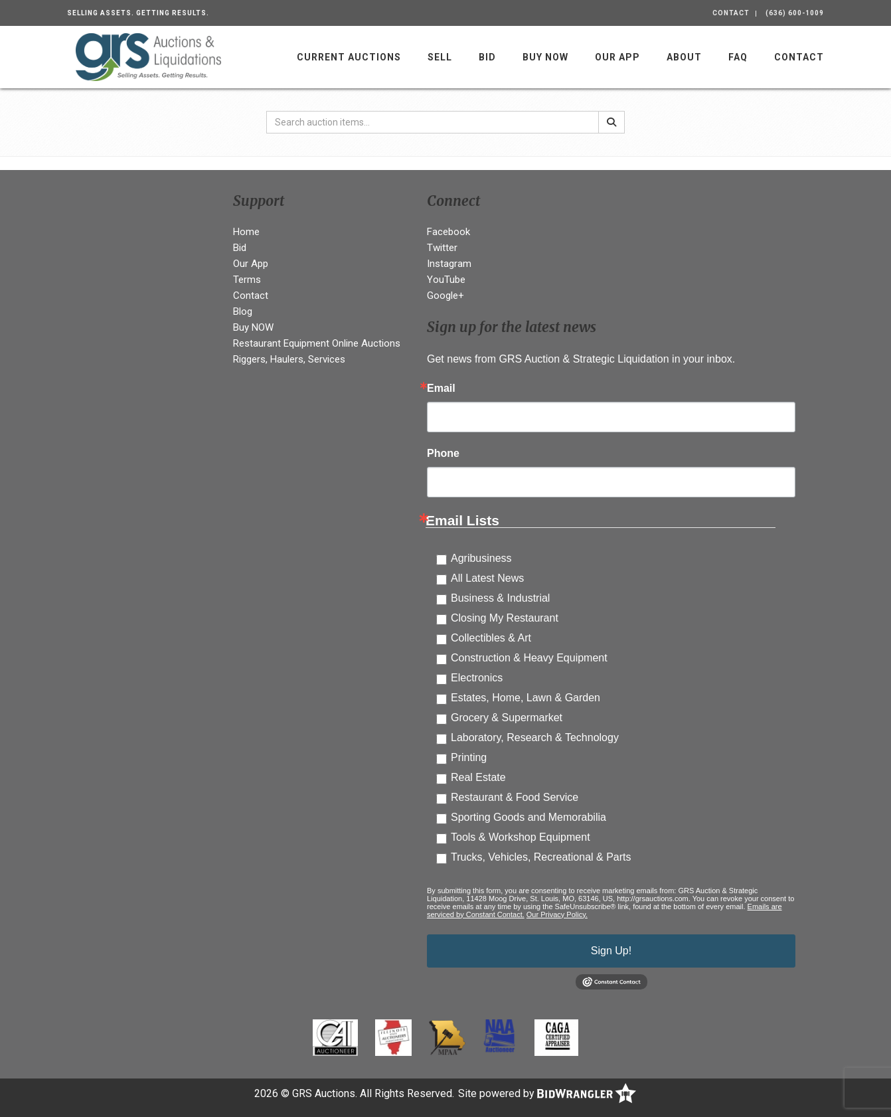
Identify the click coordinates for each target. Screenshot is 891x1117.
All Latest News (487, 578)
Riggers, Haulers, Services (289, 359)
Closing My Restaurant (504, 618)
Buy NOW (545, 57)
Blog (242, 311)
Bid (487, 57)
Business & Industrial (500, 598)
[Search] (611, 122)
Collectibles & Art (491, 638)
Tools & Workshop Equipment (520, 837)
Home (246, 232)
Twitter (442, 248)
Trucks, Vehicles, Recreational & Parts (541, 857)
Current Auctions (349, 57)
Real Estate (478, 777)
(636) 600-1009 (795, 13)
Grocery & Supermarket (506, 717)
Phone (443, 453)
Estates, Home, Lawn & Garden (525, 697)
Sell (440, 57)
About (684, 57)
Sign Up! (611, 950)
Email (441, 388)
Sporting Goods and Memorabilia (528, 817)
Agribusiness (481, 558)
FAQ (738, 57)
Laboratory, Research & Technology (535, 737)
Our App (617, 57)
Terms (247, 280)
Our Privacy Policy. (557, 914)
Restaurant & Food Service (514, 797)
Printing (469, 757)
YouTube (446, 280)
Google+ (445, 295)
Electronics (477, 677)
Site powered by (547, 1093)
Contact (731, 13)
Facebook (448, 232)
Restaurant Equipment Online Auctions (316, 343)
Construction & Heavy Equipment (529, 657)
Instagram (449, 264)
